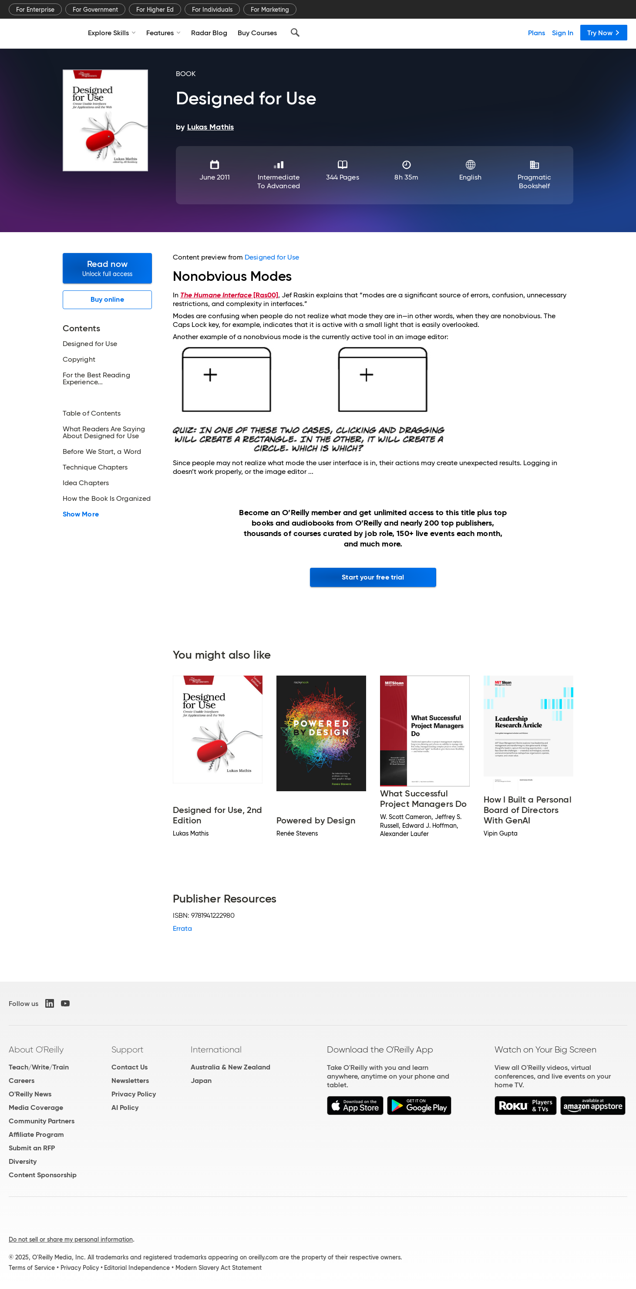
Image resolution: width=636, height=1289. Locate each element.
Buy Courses (257, 32)
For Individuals (212, 9)
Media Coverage (36, 1107)
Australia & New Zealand (230, 1067)
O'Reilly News (30, 1094)
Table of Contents (92, 413)
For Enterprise (35, 9)
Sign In (562, 32)
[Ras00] (229, 295)
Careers (21, 1080)
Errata (182, 928)
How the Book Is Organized (107, 498)
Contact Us (129, 1067)
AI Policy (124, 1107)
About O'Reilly (36, 1049)
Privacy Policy (133, 1094)
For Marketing (270, 9)
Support (127, 1049)
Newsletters (130, 1080)
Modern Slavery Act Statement (218, 1268)
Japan (201, 1080)
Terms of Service (32, 1268)
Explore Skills (112, 32)
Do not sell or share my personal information (71, 1239)
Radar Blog (209, 32)
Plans (536, 32)
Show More (81, 514)
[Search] (295, 32)
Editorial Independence (137, 1268)
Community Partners (41, 1121)
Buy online (107, 299)
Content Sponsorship (43, 1174)
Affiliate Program (36, 1134)
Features (163, 32)
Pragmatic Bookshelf (535, 181)
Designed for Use (90, 343)
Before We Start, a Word (102, 451)
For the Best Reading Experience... (96, 379)
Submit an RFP (32, 1147)
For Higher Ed (155, 9)
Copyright (79, 359)
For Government (95, 9)
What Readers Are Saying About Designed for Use (104, 433)
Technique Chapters (95, 467)
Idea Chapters (86, 483)
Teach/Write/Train (39, 1067)
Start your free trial (373, 577)
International (216, 1049)
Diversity (23, 1161)
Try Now (603, 32)
